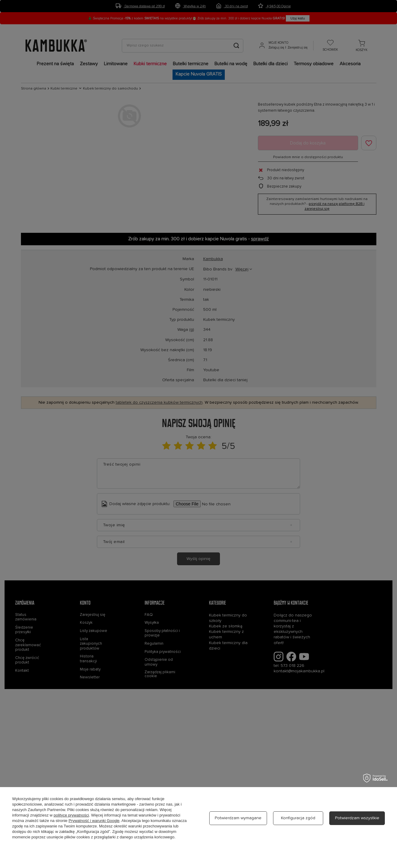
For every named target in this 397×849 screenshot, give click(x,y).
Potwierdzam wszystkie (357, 818)
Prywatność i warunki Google (94, 820)
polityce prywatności (71, 815)
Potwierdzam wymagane (238, 818)
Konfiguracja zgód (298, 818)
